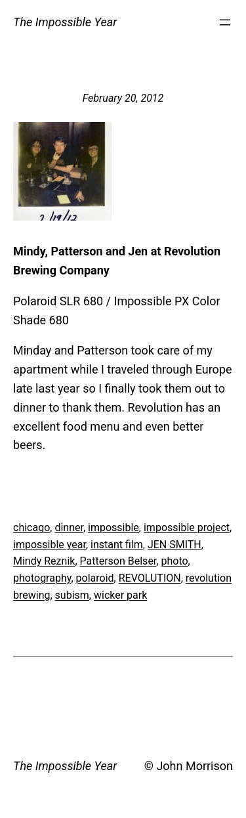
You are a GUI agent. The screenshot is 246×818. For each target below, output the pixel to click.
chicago (31, 527)
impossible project (187, 527)
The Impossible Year (65, 22)
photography (42, 578)
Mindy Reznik (44, 561)
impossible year (49, 544)
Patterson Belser (118, 561)
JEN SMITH (174, 544)
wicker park (120, 595)
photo (174, 561)
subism (72, 595)
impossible (113, 527)
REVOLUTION (150, 578)
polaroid (95, 578)
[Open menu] (225, 22)
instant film (117, 544)
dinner (68, 527)
